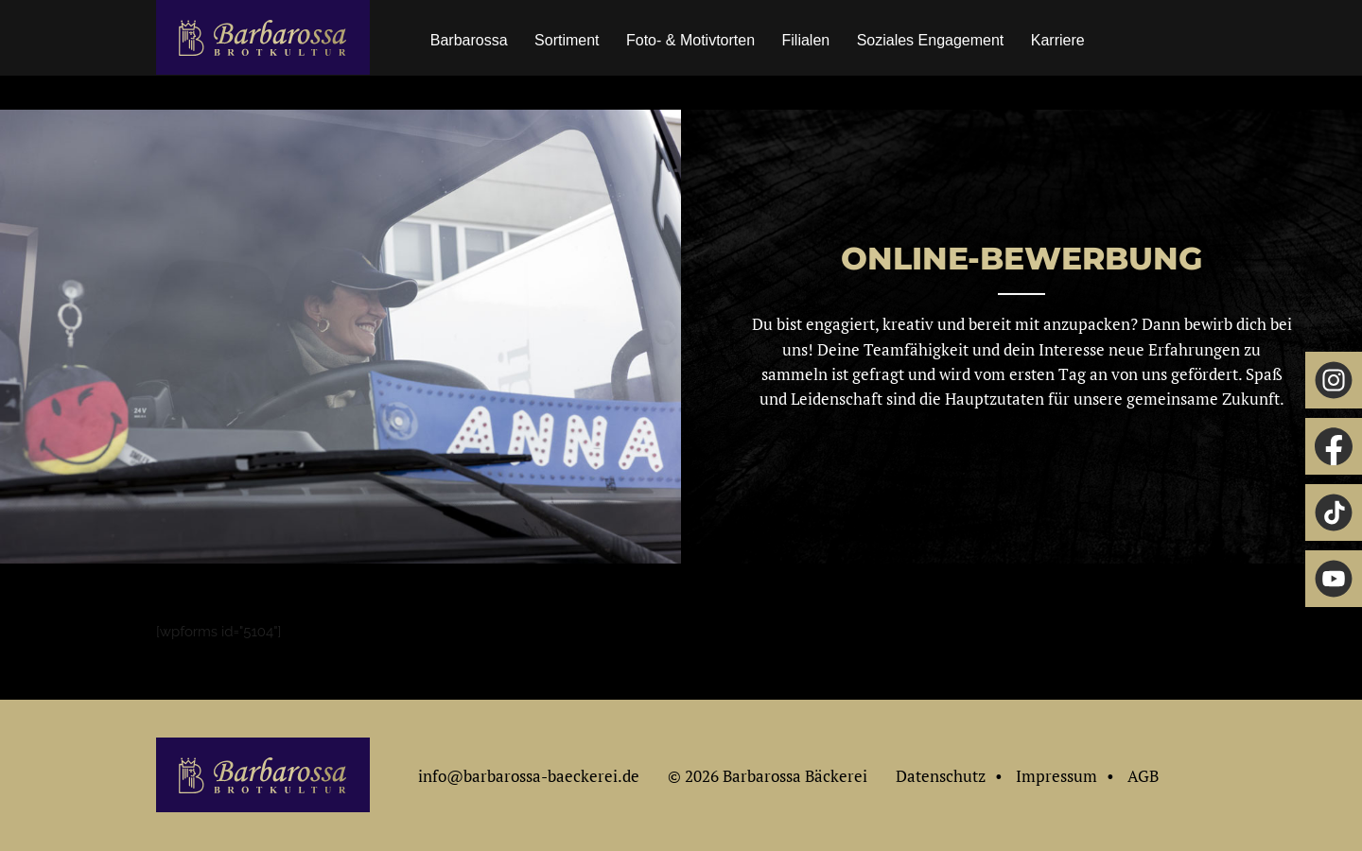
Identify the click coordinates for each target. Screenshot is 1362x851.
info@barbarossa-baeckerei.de (528, 776)
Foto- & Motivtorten (690, 40)
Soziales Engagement (930, 40)
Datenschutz (941, 776)
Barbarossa (469, 40)
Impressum (1056, 776)
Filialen (806, 40)
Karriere (1058, 40)
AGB (1143, 776)
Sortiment (566, 40)
